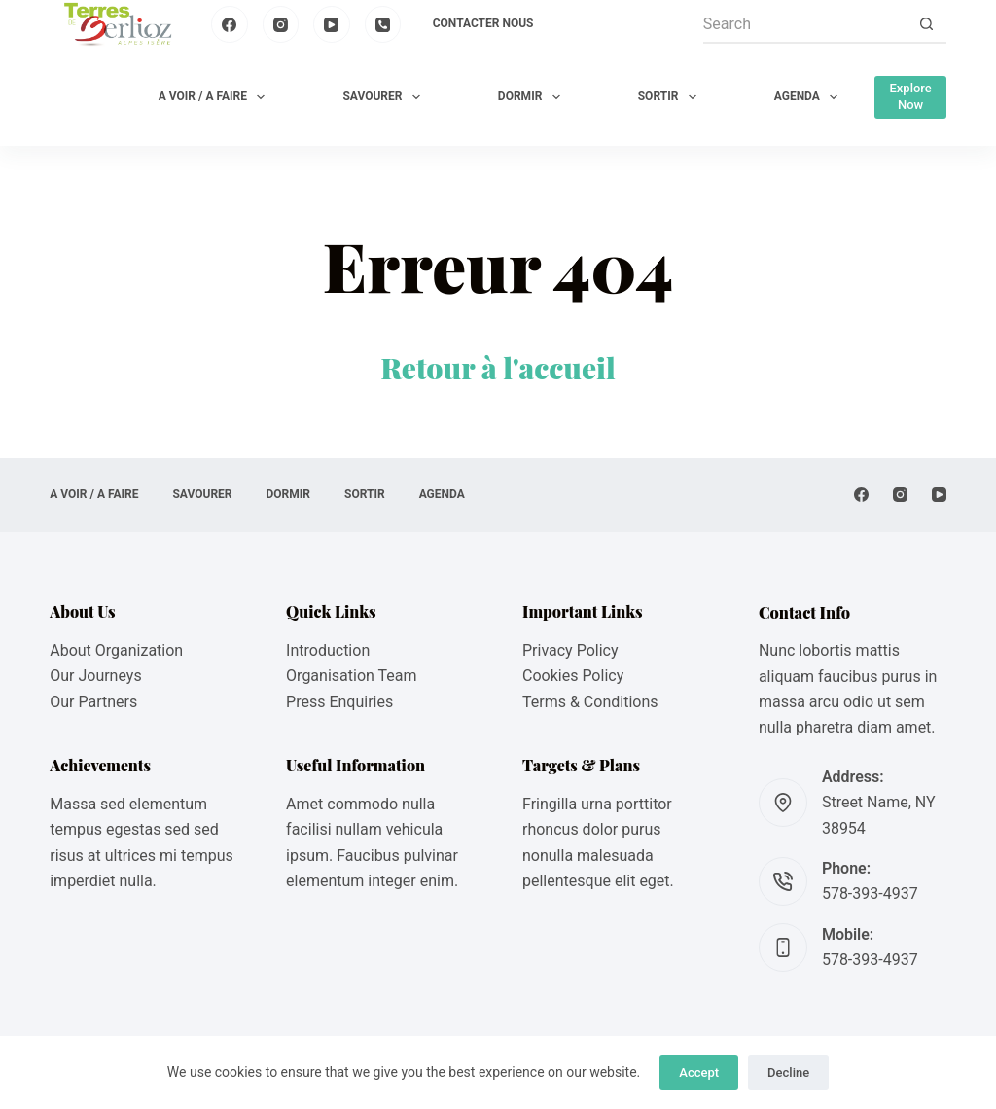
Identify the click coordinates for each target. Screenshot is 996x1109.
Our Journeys (95, 675)
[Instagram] (281, 24)
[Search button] (926, 24)
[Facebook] (229, 24)
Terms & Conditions (590, 702)
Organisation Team (351, 675)
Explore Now (910, 96)
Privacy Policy (570, 650)
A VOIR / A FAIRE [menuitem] (216, 97)
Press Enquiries (339, 702)
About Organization (116, 650)
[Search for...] (805, 24)
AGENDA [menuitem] (809, 97)
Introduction (328, 650)
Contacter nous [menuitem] (483, 23)
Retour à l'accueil (498, 367)
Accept (699, 1072)
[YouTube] (331, 24)
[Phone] (383, 24)
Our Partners (93, 702)
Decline (788, 1072)
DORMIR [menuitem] (533, 97)
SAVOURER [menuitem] (384, 97)
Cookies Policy (572, 675)
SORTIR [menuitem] (671, 97)
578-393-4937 (870, 893)
